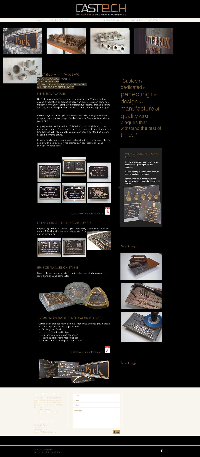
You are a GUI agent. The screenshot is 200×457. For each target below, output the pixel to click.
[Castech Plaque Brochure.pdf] (107, 211)
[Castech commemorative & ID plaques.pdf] (107, 350)
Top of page (129, 246)
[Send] (116, 432)
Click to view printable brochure (86, 213)
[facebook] (162, 451)
